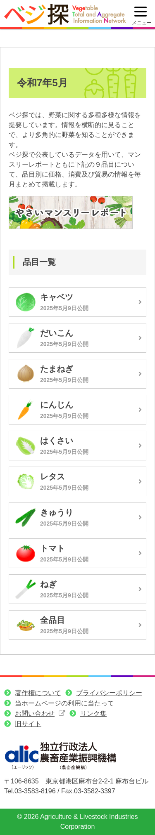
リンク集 (93, 713)
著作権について (38, 692)
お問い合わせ (35, 713)
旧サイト (28, 723)
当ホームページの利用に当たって (64, 703)
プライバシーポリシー (109, 692)
